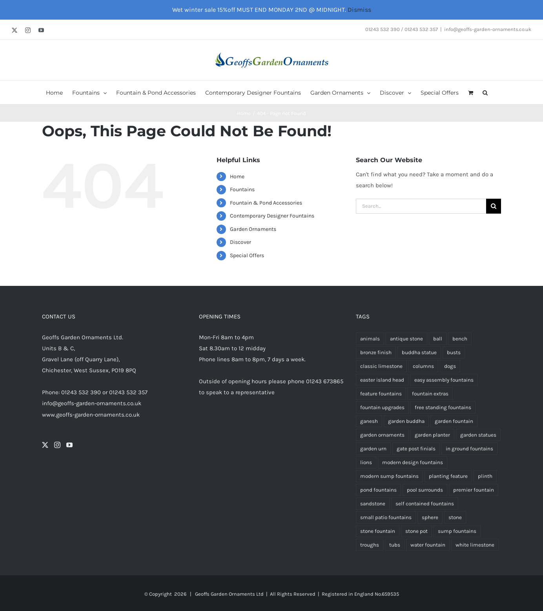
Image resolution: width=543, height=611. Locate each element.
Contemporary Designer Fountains (272, 215)
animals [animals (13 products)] (370, 339)
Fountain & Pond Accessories (266, 202)
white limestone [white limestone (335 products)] (475, 545)
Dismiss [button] (359, 9)
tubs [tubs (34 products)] (394, 545)
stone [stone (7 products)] (455, 517)
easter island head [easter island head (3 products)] (382, 380)
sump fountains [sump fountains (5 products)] (457, 531)
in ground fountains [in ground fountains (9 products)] (469, 449)
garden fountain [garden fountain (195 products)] (454, 421)
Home (237, 176)
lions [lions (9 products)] (366, 462)
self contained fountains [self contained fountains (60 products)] (424, 504)
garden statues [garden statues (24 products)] (478, 435)
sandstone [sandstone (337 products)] (372, 504)
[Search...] (421, 206)
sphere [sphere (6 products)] (430, 517)
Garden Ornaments (253, 229)
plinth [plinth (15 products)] (485, 476)
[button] (485, 92)
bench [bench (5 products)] (459, 339)
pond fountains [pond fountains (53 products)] (378, 490)
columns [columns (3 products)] (423, 366)
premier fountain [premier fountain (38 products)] (473, 490)
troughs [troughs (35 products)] (369, 545)
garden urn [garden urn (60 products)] (373, 449)
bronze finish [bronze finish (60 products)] (376, 352)
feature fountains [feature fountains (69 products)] (381, 394)
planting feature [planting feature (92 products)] (448, 476)
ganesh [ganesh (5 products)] (369, 421)
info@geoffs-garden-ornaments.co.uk (487, 29)
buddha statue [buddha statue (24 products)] (419, 352)
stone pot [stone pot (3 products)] (416, 531)
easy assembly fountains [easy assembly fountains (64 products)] (444, 380)
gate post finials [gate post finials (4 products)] (416, 449)
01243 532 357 (128, 392)
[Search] (493, 206)
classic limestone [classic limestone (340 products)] (381, 366)
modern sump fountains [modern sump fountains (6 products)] (389, 476)
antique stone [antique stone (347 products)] (406, 339)
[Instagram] (57, 445)
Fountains (242, 189)
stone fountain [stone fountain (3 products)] (377, 531)
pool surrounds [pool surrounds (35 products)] (425, 490)
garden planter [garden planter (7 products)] (432, 435)
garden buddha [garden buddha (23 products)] (406, 421)
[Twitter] (45, 445)
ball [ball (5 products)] (437, 339)
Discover (240, 242)
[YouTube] (69, 445)
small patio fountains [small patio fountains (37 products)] (386, 517)
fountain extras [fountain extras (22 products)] (430, 394)
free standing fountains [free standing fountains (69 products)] (443, 407)
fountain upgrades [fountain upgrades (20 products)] (382, 407)
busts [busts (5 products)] (454, 352)
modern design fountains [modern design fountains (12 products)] (412, 462)
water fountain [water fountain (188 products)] (427, 545)
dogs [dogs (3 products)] (450, 366)
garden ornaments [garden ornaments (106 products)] (382, 435)
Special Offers (247, 255)
